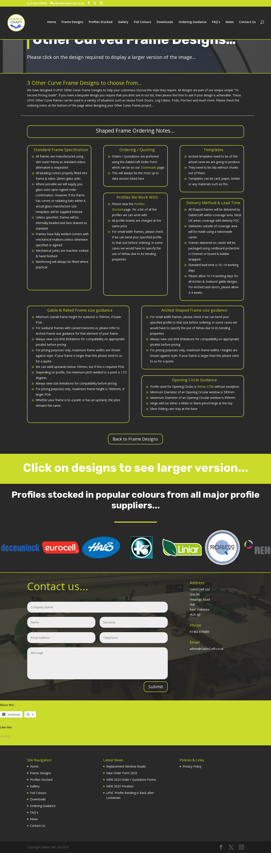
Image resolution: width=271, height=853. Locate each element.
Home (51, 24)
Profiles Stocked (100, 24)
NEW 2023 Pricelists (120, 786)
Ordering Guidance (192, 24)
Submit (155, 687)
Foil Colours (142, 24)
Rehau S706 (205, 387)
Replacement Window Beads (126, 766)
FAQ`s (216, 24)
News (230, 24)
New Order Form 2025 (121, 773)
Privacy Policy (192, 766)
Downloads (165, 24)
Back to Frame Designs (135, 439)
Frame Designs (72, 24)
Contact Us (247, 24)
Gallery (123, 24)
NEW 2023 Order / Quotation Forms (131, 780)
